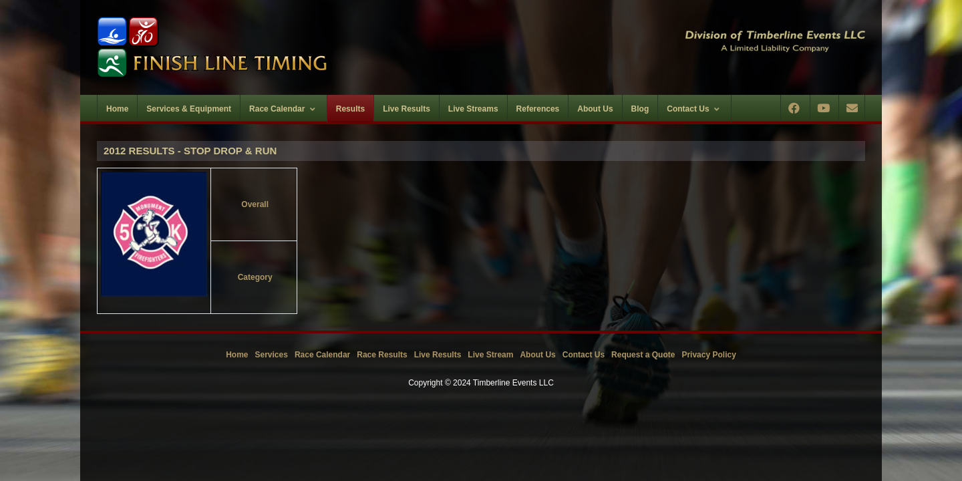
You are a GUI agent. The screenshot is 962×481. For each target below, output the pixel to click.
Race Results (382, 354)
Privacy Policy (708, 354)
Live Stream (490, 354)
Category (255, 277)
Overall (255, 204)
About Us (537, 354)
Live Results (438, 354)
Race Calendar (322, 354)
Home (237, 354)
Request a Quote (643, 354)
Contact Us (584, 354)
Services (271, 354)
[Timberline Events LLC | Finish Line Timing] (280, 47)
